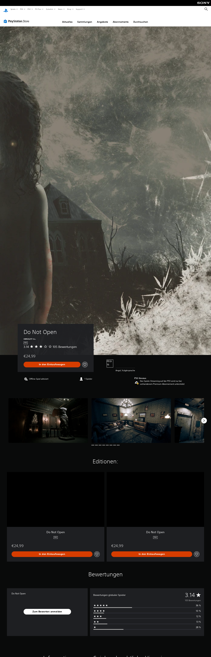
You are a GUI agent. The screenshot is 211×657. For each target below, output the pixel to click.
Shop (69, 9)
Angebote (102, 18)
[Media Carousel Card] (48, 417)
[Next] (204, 417)
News (60, 9)
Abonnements (121, 18)
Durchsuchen (140, 18)
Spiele (12, 9)
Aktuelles (67, 18)
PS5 (21, 9)
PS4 (29, 9)
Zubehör (49, 9)
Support (79, 9)
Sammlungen (84, 18)
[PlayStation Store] (17, 18)
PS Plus (38, 9)
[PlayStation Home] (6, 9)
